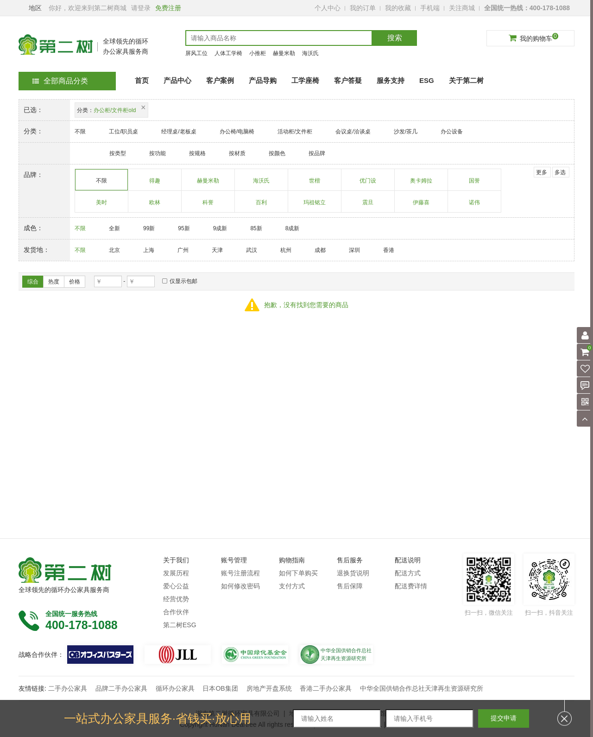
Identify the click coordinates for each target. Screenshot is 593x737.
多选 (560, 172)
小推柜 (257, 53)
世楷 (315, 183)
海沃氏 (310, 53)
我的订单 (363, 8)
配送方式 (408, 573)
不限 (80, 131)
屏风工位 (196, 53)
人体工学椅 (228, 53)
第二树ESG (179, 625)
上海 (148, 250)
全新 (114, 228)
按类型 (117, 153)
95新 (183, 228)
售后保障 (350, 586)
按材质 (237, 153)
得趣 (155, 183)
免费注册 (168, 8)
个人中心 (328, 8)
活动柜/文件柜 (295, 131)
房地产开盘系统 (269, 688)
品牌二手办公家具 (121, 688)
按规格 (197, 153)
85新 (256, 228)
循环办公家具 (175, 688)
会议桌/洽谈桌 (352, 131)
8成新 (292, 228)
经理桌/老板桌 (178, 131)
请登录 (141, 8)
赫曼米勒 (284, 53)
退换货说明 (353, 573)
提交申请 (504, 718)
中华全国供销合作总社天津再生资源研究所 (421, 688)
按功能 (157, 153)
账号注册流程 (240, 573)
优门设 (368, 183)
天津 (217, 250)
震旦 (368, 205)
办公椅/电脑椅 (237, 131)
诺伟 (475, 205)
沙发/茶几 (405, 131)
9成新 (220, 228)
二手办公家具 (67, 688)
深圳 (354, 250)
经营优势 (176, 599)
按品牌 (317, 153)
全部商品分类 (60, 81)
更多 (541, 172)
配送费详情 (411, 586)
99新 (149, 228)
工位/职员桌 (123, 131)
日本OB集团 (220, 688)
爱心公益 (176, 586)
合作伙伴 (176, 612)
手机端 (430, 8)
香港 (388, 250)
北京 (114, 250)
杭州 (285, 250)
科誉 (208, 205)
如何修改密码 (240, 586)
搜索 (394, 38)
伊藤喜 (421, 205)
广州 (183, 250)
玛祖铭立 (315, 205)
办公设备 (452, 131)
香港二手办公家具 (326, 688)
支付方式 (292, 586)
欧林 (155, 205)
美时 (102, 205)
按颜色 (277, 153)
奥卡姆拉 (421, 183)
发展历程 (176, 573)
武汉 (251, 250)
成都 (320, 250)
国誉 (475, 183)
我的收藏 (398, 8)
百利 (261, 205)
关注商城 (462, 8)
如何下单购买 (298, 573)
